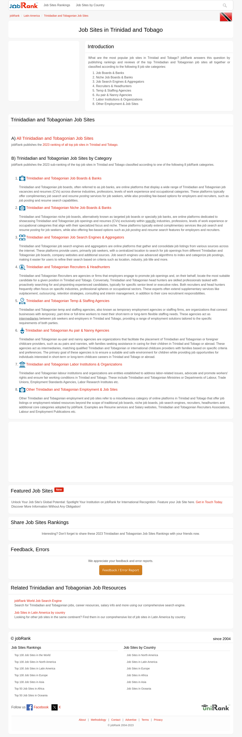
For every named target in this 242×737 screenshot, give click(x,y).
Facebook (38, 707)
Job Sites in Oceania (139, 688)
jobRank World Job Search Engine (38, 600)
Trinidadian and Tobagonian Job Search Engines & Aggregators (71, 237)
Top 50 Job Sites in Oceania (31, 695)
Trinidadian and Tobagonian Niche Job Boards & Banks (65, 208)
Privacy (158, 719)
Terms (145, 719)
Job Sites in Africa (137, 675)
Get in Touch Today (209, 502)
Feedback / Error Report (121, 570)
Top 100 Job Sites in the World (32, 655)
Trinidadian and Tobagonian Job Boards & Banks (60, 178)
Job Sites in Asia (136, 682)
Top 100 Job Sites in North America (35, 662)
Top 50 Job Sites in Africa (29, 688)
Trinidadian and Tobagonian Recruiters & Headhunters (64, 267)
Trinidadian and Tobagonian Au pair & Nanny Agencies (64, 330)
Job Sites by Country (90, 5)
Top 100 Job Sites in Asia (29, 682)
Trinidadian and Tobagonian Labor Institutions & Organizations (70, 364)
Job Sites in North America (142, 655)
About (82, 719)
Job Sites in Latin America (142, 662)
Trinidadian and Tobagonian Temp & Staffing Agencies (64, 301)
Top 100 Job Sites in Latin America (35, 668)
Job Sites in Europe (138, 668)
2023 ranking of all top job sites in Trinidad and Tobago (80, 144)
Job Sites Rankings (57, 5)
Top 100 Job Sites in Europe (31, 675)
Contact (115, 719)
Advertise (130, 719)
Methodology (98, 719)
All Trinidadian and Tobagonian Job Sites (54, 138)
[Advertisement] (43, 71)
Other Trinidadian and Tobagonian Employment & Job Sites (68, 389)
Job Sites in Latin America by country (40, 612)
